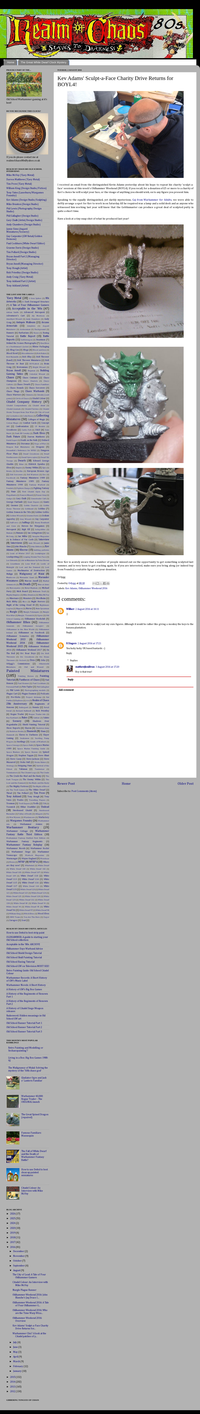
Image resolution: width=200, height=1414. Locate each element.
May (15, 1352)
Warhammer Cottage (17, 831)
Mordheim (41, 598)
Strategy (10, 766)
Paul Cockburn (39, 683)
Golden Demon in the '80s (18, 512)
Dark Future (13, 436)
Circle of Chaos (22, 398)
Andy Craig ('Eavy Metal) (19, 277)
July (15, 1342)
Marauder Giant (27, 577)
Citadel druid (39, 406)
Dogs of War (40, 444)
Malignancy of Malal (31, 574)
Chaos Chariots (30, 381)
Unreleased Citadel (22, 810)
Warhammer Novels (15, 848)
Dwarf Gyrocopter (29, 457)
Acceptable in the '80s (27, 308)
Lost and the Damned (29, 567)
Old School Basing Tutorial (20, 962)
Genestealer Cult (38, 499)
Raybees (19, 700)
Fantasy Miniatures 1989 (20, 481)
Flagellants (11, 495)
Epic (44, 468)
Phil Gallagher (43, 687)
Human (9, 533)
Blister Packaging (40, 347)
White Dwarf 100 (17, 869)
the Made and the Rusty (39, 783)
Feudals (9, 488)
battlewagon (26, 340)
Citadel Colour (39, 398)
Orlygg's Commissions (18, 664)
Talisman (23, 769)
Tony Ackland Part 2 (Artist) (21, 281)
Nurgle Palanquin (31, 612)
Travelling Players (37, 800)
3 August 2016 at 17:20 (107, 667)
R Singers (71, 643)
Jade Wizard (34, 543)
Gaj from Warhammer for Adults (152, 199)
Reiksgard (23, 707)
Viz (47, 814)
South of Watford (38, 742)
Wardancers (29, 817)
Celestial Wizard (37, 374)
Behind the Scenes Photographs (21, 343)
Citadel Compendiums (16, 406)
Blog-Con (14, 350)
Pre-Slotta (15, 697)
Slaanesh (31, 731)
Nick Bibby (11, 602)
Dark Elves (39, 433)
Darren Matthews (36, 437)
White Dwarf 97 (26, 910)
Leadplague (40, 553)
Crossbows (11, 430)
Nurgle (13, 612)
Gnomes (14, 505)
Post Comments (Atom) (84, 791)
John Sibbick (36, 547)
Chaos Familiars (42, 384)
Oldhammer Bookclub (35, 619)
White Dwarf (43, 865)
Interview (44, 539)
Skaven (28, 728)
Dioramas (25, 444)
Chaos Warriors (13, 395)
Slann (43, 731)
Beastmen (40, 340)
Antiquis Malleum (25, 322)
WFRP (21, 862)
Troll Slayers (24, 803)
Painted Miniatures (27, 671)
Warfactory (43, 817)
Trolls (36, 803)
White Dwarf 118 (31, 886)
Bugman (31, 371)
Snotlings (21, 742)
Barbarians (24, 333)
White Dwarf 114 (30, 879)
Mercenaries (15, 588)
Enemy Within (31, 468)
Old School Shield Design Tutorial (24, 953)
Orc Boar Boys (28, 653)
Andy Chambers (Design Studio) (23, 224)
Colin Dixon (28, 416)
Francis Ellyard (26, 495)
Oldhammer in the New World (20, 629)
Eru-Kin (19, 471)
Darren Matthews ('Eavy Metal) (23, 179)
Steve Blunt (43, 756)
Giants (46, 502)
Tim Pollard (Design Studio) (21, 252)
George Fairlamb (14, 502)
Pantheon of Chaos (29, 680)
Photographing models (35, 690)
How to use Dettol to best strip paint (25, 933)
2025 (13, 1218)
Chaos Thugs (12, 391)
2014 (13, 1382)
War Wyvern (14, 817)
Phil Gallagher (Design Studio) (22, 216)
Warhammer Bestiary (22, 827)
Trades (20, 800)
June (15, 1347)
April (16, 1356)
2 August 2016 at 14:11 (87, 609)
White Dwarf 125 (13, 896)
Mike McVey (44, 595)
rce (27, 700)
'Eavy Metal (13, 298)
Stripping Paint (25, 766)
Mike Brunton (29, 595)
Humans (19, 533)
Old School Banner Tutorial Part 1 (24, 1023)
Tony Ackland (13, 796)
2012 (13, 1391)
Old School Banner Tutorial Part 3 (24, 1031)
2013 (13, 1386)
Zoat (23, 920)
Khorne (24, 550)
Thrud (9, 793)
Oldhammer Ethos (18, 622)
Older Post (186, 783)
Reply (69, 632)
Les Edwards (11, 560)
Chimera (29, 395)
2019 (13, 1233)
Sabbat (36, 718)
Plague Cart (11, 694)
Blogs (26, 350)
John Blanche (21, 547)
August (17, 1270)
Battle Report (27, 336)
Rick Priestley (42, 711)
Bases (36, 333)
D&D (37, 430)
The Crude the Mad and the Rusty (25, 776)
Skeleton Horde (16, 731)
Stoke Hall (25, 762)
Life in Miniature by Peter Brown (35, 560)
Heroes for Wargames (32, 526)
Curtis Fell (26, 430)
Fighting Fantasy (41, 488)
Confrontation (22, 426)
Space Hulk (28, 745)
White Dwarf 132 (26, 900)
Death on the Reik (28, 440)
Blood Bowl (12, 353)
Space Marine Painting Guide (31, 749)
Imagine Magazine (40, 536)
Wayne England (29, 859)
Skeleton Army (42, 728)
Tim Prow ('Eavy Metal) (19, 184)
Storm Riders (40, 762)
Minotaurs (14, 598)
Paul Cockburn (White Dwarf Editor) (25, 243)
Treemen (10, 803)
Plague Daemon (29, 694)
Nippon (19, 609)
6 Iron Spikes (35, 298)
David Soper (11, 440)
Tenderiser (39, 769)
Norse (29, 609)
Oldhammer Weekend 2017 (29, 650)
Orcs (32, 660)
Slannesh (10, 735)
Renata (35, 707)
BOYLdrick (34, 364)
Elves (8, 468)
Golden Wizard (16, 516)
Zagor (46, 917)
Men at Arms (43, 585)
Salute (46, 718)
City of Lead (43, 412)
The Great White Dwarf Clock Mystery (44, 62)
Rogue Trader (17, 714)
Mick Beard (22, 591)
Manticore (10, 577)
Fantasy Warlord (37, 485)
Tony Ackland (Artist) (17, 285)
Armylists (31, 326)
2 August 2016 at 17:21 (89, 643)
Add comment (66, 690)
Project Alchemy (33, 697)
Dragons (40, 447)
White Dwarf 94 (13, 907)
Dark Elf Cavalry (22, 433)
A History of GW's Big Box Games (24, 989)
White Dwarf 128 (32, 896)
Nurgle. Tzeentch (26, 615)
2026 (13, 1213)
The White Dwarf (37, 790)
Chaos (10, 377)
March (17, 1361)
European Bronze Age (38, 471)
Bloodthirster (28, 353)
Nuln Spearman (42, 609)
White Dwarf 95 (32, 907)
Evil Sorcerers (16, 475)
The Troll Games (17, 790)
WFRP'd (33, 862)
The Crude (44, 773)
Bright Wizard (39, 367)
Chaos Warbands (34, 391)
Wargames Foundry (21, 820)
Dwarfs (22, 460)
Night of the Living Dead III (20, 605)
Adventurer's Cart (15, 316)
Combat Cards (30, 423)
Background (40, 329)
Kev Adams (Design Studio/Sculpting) (26, 200)
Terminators (11, 773)
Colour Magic (12, 423)
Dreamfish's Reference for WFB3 (21, 450)
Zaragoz (13, 920)
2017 (13, 1242)
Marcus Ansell (31, 581)
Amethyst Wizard (14, 319)
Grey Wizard (25, 519)
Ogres (40, 615)
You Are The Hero (32, 917)
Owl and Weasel (33, 667)
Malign (9, 574)
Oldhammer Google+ (33, 626)
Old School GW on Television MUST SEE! (27, 966)
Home (10, 62)
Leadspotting (12, 557)
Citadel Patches (32, 409)
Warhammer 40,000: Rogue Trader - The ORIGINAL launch (32, 1099)
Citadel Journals (13, 409)
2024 (13, 1223)
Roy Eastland (12, 718)
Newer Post (66, 783)
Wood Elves (43, 914)
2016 (13, 1247)
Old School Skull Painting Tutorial (24, 957)
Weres (12, 862)
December (19, 1251)
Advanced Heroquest (34, 312)
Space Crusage (13, 745)
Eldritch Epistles (36, 464)
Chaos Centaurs (30, 378)
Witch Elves (29, 914)
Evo (44, 475)
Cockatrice (14, 416)
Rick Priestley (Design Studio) (22, 272)
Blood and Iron (39, 350)
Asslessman (25, 329)
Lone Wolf (30, 564)
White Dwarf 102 (38, 869)
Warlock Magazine (34, 855)
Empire (19, 468)
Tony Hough (33, 797)
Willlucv (70, 609)
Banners (10, 333)
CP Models (40, 426)
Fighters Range (23, 488)
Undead (45, 807)
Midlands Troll (39, 591)
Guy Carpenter (42, 519)
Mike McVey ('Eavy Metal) (20, 175)
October (17, 1261)
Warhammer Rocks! (39, 848)
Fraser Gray (41, 495)
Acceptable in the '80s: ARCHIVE (23, 944)
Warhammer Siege (20, 852)
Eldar (21, 464)
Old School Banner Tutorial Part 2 (24, 1027)
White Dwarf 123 (20, 893)
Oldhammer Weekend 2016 (92, 588)
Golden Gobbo (42, 512)
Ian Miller (22, 536)
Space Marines (13, 752)
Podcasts (45, 694)
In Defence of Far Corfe (22, 540)
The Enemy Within (32, 780)
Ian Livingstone (35, 533)
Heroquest (11, 529)
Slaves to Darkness (28, 735)
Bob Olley (27, 357)
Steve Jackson (32, 759)
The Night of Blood (40, 786)
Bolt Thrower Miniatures (29, 360)
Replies (74, 660)
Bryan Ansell (13, 370)
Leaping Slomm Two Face (34, 557)
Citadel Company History (23, 401)
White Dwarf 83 (21, 903)
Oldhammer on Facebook (31, 633)
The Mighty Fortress (18, 786)
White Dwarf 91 (39, 903)
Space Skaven (31, 752)
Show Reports (13, 728)
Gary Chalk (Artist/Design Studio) (24, 220)
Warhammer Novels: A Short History (26, 985)
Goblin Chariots (31, 505)
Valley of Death (25, 814)
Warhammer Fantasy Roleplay (24, 845)
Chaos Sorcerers (37, 388)
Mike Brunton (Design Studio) (22, 204)
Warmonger (12, 859)
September (19, 1265)
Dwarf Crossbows (31, 454)
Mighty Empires (13, 595)
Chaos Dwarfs (23, 384)
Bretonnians (22, 367)
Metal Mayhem (31, 588)
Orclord (22, 660)
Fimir (13, 492)
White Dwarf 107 (32, 872)
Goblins (41, 509)
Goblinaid (29, 509)
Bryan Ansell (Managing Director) (24, 264)
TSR (44, 803)
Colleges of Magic (36, 420)
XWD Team (15, 917)
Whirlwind (29, 865)
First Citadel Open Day (33, 492)
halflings (26, 523)
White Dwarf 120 (28, 889)
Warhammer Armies (31, 824)
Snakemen (24, 738)
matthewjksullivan (85, 667)
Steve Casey (15, 759)
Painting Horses (26, 676)
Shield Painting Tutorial (33, 725)
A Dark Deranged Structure (35, 302)
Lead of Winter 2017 (20, 553)
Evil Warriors (33, 475)
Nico (25, 602)
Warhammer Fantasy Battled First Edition (25, 838)
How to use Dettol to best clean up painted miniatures (34, 1172)
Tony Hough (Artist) (17, 268)
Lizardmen (15, 564)
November (19, 1256)
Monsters (27, 598)
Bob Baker (41, 353)
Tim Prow (39, 793)
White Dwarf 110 (29, 876)
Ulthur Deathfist (28, 807)
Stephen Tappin (25, 756)
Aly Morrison (38, 316)
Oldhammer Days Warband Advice (24, 949)
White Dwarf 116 (30, 883)
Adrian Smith (12, 312)
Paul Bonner (23, 683)
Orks (43, 660)
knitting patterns (41, 550)
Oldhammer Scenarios (17, 636)
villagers (39, 814)
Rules (24, 717)
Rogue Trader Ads (37, 714)
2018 (13, 1237)
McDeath (25, 584)
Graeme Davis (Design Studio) (22, 248)
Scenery (17, 721)
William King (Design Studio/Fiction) (26, 188)
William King (15, 914)
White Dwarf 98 (42, 910)
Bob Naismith (12, 357)
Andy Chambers (33, 319)
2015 (13, 1377)
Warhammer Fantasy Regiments (24, 841)
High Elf (26, 529)
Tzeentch (10, 807)
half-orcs (14, 523)
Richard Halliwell (23, 711)
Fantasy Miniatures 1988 (32, 478)
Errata (9, 471)
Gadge (9, 499)
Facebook (10, 478)
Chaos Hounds (17, 388)
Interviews (16, 543)
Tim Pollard (23, 793)
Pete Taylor (27, 687)
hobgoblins (40, 529)
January (17, 1371)
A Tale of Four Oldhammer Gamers (29, 305)
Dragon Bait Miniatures (18, 447)
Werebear (44, 859)
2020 (13, 1228)
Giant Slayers (33, 502)
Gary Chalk (21, 499)
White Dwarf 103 (13, 872)
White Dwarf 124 (38, 893)
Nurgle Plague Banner (24, 1290)
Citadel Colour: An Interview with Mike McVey (32, 1191)
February (18, 1366)
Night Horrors (38, 602)
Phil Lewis (15, 690)
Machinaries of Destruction (31, 571)
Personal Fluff (12, 687)
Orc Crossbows (27, 657)
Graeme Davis (32, 516)
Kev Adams (71, 588)
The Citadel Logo (29, 773)
